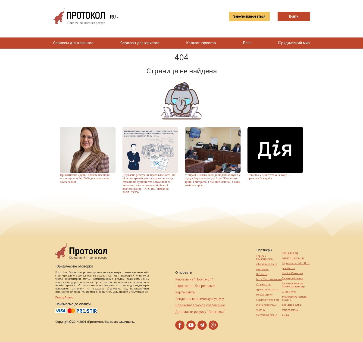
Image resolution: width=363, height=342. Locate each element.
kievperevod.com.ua (266, 315)
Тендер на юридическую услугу (199, 298)
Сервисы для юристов (140, 43)
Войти (293, 16)
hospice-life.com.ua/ (292, 273)
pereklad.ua (288, 268)
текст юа (261, 309)
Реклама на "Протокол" (194, 279)
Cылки (286, 315)
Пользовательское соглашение (200, 305)
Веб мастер (262, 274)
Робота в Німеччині (293, 258)
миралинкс (262, 269)
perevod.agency (264, 294)
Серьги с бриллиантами (264, 258)
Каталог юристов (201, 43)
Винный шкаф (290, 253)
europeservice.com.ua (267, 299)
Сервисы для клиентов (73, 43)
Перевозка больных (292, 278)
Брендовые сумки (292, 304)
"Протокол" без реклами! (195, 285)
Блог (247, 43)
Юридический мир (294, 43)
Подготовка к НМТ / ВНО (296, 263)
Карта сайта (185, 292)
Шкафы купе (289, 291)
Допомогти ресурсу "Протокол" (200, 311)
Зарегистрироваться (249, 16)
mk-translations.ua (266, 304)
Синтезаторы (263, 284)
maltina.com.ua (290, 309)
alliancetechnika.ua (266, 264)
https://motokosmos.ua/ (269, 279)
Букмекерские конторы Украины (294, 298)
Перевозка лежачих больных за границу (293, 285)
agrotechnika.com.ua (267, 289)
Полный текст (64, 297)
